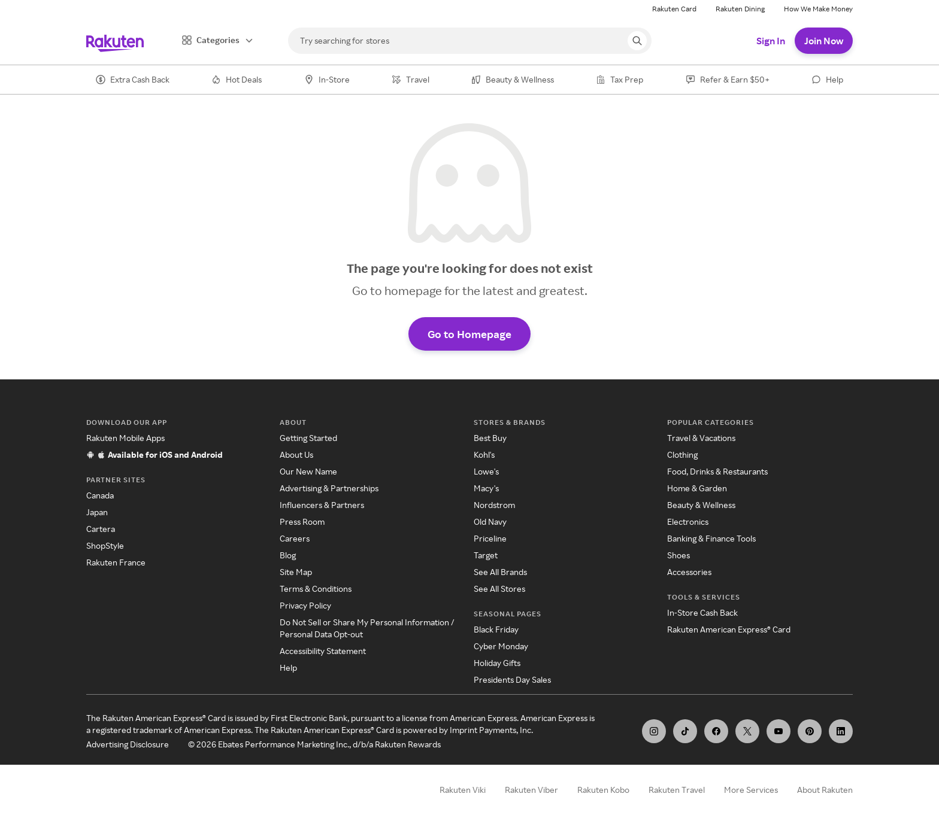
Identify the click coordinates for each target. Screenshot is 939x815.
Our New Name (308, 471)
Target (486, 555)
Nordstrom (494, 505)
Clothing (682, 454)
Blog (288, 555)
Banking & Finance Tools (711, 538)
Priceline (490, 538)
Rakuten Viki (463, 789)
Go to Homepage (469, 333)
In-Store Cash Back (702, 612)
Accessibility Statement (323, 651)
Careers (295, 538)
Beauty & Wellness (701, 505)
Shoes (678, 555)
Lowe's (486, 471)
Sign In (770, 41)
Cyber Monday (501, 646)
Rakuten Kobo (603, 789)
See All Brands (500, 572)
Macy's (486, 488)
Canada (100, 495)
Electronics (687, 521)
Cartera (100, 529)
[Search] (470, 41)
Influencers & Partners (322, 505)
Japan (97, 512)
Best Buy (490, 438)
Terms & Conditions (316, 588)
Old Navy (490, 521)
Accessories (689, 572)
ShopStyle (105, 545)
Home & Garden (697, 488)
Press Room (302, 521)
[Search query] (637, 41)
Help (288, 667)
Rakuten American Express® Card (728, 629)
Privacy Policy (305, 605)
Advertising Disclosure (127, 744)
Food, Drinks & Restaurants (717, 471)
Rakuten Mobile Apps (125, 438)
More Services (751, 789)
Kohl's (484, 454)
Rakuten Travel (677, 789)
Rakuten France (116, 562)
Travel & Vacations (701, 438)
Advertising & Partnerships (329, 488)
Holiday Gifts (497, 663)
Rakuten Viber (531, 789)
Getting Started (308, 438)
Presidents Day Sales (512, 679)
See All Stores (499, 588)
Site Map (296, 572)
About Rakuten (825, 789)
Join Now (823, 41)
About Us (296, 454)
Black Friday (496, 629)
